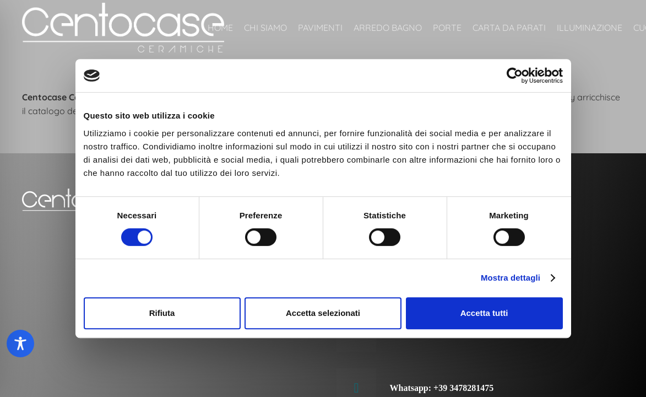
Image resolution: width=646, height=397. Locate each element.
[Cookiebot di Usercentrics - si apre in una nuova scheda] (514, 75)
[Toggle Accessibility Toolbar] (20, 343)
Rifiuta (162, 313)
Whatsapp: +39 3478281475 (442, 388)
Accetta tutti (484, 313)
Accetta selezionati (323, 313)
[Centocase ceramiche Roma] (123, 27)
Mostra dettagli (510, 277)
